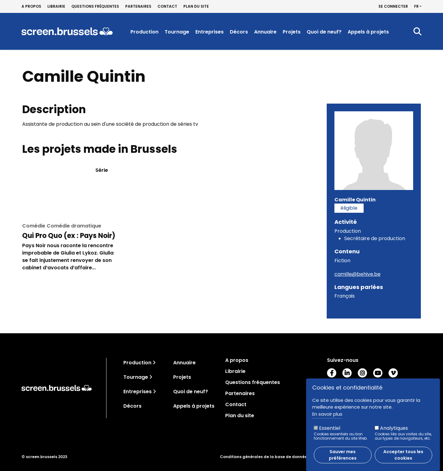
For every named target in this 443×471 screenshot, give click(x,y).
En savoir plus (327, 414)
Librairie (56, 6)
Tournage (177, 31)
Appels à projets (368, 31)
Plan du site (196, 6)
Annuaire (265, 31)
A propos (31, 6)
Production (144, 31)
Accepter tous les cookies (403, 455)
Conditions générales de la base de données (264, 456)
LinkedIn (347, 373)
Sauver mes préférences (343, 455)
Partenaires (138, 6)
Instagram (362, 373)
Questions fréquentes (95, 6)
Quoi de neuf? (324, 31)
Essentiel (329, 428)
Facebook (331, 373)
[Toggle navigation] (154, 362)
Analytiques (394, 428)
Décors (239, 31)
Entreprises (209, 31)
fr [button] (416, 6)
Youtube (377, 373)
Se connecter (393, 6)
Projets (292, 31)
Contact (167, 6)
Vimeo (393, 373)
